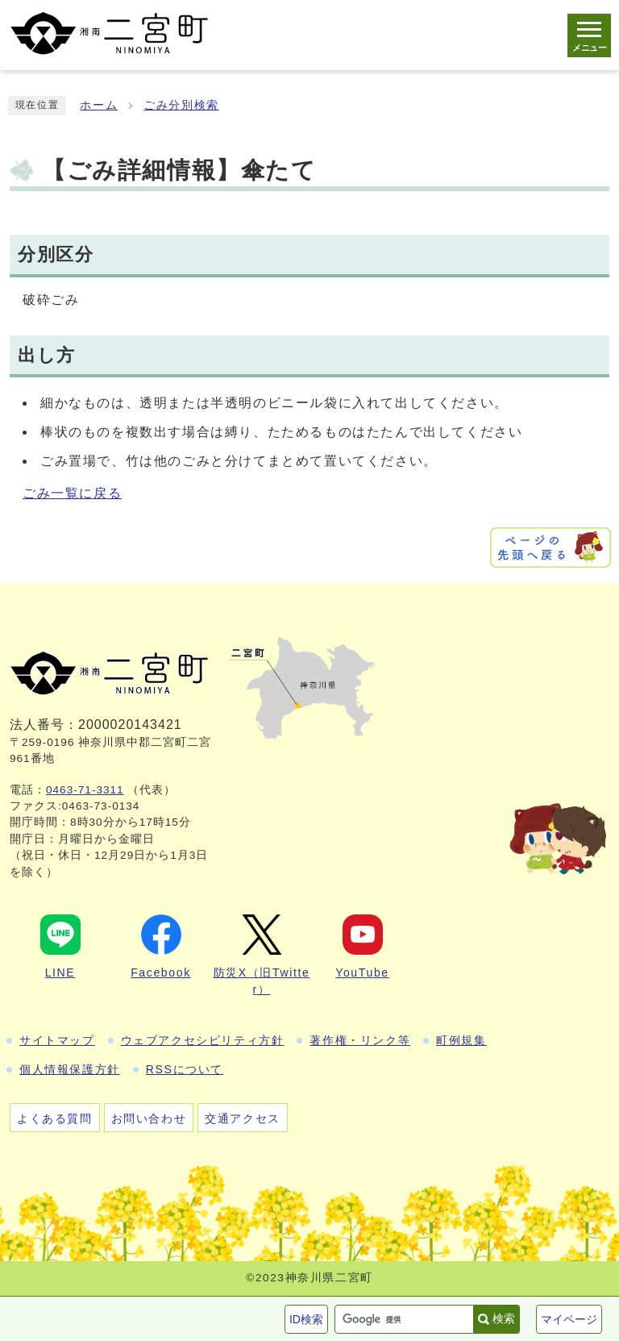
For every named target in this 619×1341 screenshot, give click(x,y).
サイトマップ (57, 1040)
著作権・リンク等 (360, 1040)
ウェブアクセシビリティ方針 (203, 1040)
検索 (503, 1318)
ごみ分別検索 (181, 105)
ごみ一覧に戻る (72, 493)
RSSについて (184, 1069)
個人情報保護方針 (69, 1069)
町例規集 (461, 1040)
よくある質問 (55, 1118)
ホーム (99, 105)
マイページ (569, 1319)
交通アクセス (242, 1118)
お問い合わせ (149, 1118)
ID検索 (306, 1319)
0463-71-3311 (85, 790)
